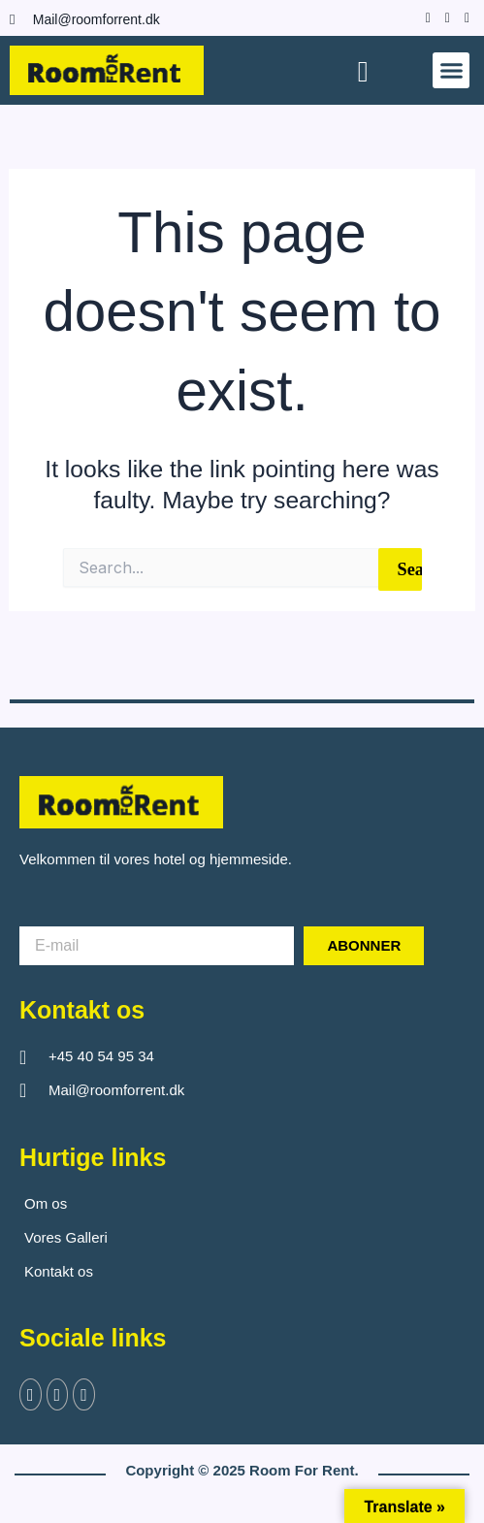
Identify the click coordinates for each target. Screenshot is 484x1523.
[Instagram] (443, 17)
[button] (451, 70)
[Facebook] (423, 17)
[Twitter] (58, 1394)
